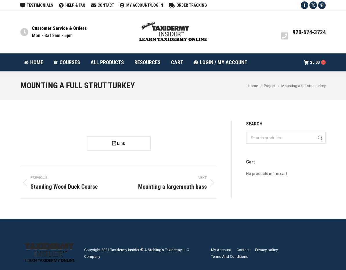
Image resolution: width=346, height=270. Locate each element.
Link (118, 143)
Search (319, 138)
